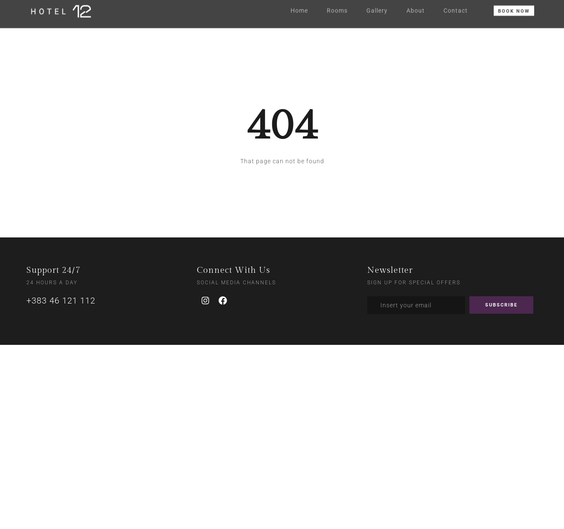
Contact (455, 8)
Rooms (337, 8)
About (415, 8)
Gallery (377, 8)
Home (299, 8)
